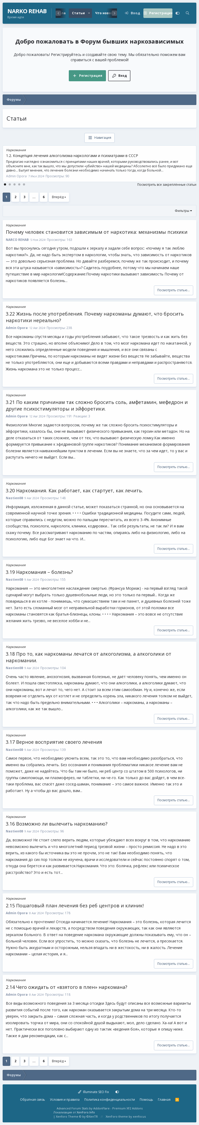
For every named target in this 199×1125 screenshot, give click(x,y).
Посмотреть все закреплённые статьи (166, 184)
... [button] (34, 197)
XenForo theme (117, 1116)
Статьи (78, 13)
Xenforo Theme (77, 1116)
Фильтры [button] (182, 210)
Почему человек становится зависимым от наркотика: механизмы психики (96, 232)
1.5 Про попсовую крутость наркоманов (42, 155)
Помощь (146, 1099)
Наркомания (16, 150)
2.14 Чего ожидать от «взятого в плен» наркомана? (66, 987)
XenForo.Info (86, 1112)
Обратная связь (32, 1099)
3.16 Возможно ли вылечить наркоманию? (57, 824)
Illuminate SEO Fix (93, 1092)
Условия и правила (65, 1099)
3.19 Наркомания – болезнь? (39, 572)
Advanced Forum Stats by (100, 1108)
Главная (164, 1099)
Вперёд (58, 197)
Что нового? (105, 13)
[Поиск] (187, 13)
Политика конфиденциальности (109, 1099)
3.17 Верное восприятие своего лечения (54, 742)
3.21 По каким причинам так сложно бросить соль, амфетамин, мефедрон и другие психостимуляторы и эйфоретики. (97, 405)
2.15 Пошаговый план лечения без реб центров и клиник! (75, 905)
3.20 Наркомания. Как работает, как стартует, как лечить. (74, 490)
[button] (89, 13)
